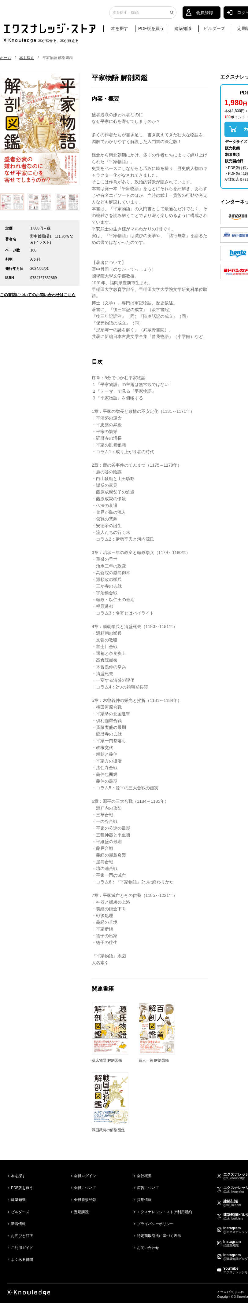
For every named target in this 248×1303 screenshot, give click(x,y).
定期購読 (81, 1212)
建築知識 (182, 29)
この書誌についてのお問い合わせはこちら (38, 294)
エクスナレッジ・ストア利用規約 (164, 1212)
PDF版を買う (151, 29)
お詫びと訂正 (22, 1236)
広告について (148, 1188)
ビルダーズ (214, 29)
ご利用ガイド (22, 1248)
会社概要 (144, 1176)
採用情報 (144, 1200)
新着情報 (18, 1224)
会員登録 (204, 13)
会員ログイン (85, 1176)
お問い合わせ (148, 1248)
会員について (85, 1188)
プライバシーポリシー (155, 1224)
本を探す (122, 30)
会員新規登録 (85, 1200)
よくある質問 (22, 1259)
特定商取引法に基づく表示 (159, 1236)
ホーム (5, 58)
